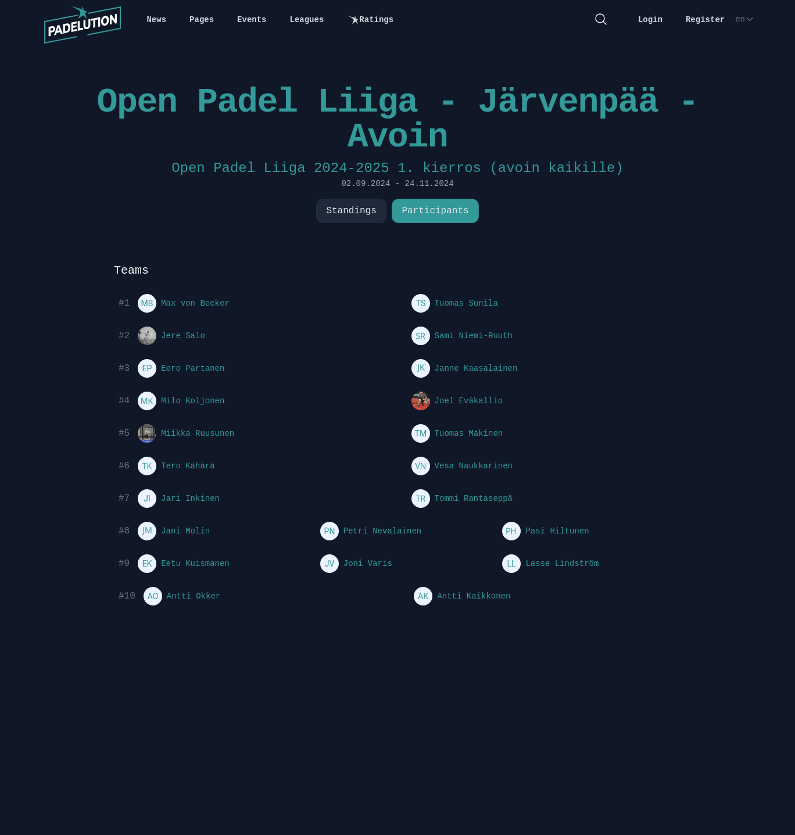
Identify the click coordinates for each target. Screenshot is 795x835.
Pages (201, 19)
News (156, 19)
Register (705, 19)
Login (650, 19)
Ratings (370, 20)
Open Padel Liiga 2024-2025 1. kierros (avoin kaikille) (397, 168)
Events (251, 19)
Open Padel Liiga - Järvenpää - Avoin (397, 120)
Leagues (307, 19)
